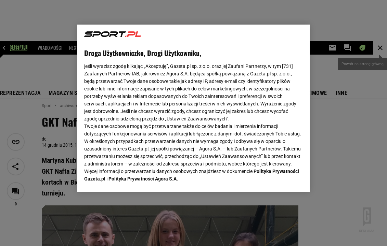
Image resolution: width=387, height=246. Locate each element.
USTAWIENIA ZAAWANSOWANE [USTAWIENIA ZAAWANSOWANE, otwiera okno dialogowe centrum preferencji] (129, 178)
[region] (193, 108)
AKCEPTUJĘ (280, 178)
